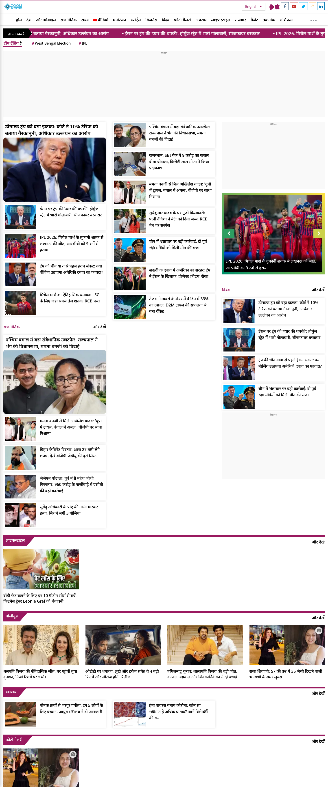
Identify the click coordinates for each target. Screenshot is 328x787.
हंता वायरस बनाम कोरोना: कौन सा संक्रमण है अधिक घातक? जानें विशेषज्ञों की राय (178, 711)
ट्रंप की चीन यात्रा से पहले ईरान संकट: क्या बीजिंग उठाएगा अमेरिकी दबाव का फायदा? (71, 269)
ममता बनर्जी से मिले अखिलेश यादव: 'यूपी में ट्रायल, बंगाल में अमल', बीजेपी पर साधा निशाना (180, 190)
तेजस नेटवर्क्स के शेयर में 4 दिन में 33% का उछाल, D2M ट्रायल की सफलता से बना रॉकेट (179, 305)
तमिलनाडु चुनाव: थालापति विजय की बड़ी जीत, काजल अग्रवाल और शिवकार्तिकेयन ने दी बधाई (202, 673)
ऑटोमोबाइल (46, 19)
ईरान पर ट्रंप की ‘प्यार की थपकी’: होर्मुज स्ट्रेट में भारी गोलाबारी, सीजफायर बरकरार (201, 33)
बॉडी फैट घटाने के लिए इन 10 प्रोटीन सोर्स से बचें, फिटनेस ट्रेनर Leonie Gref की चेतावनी (40, 598)
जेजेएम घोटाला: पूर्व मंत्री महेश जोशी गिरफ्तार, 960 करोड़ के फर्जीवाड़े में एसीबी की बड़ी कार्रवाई (71, 484)
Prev (228, 233)
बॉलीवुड (12, 616)
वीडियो (100, 19)
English (251, 6)
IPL (82, 43)
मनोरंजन (119, 19)
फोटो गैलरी (182, 19)
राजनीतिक (68, 19)
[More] (314, 19)
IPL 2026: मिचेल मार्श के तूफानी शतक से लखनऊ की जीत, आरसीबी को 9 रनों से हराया (71, 243)
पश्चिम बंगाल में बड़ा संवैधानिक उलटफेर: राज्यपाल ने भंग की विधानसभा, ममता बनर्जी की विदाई (179, 133)
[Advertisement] (164, 86)
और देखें (99, 326)
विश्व (165, 19)
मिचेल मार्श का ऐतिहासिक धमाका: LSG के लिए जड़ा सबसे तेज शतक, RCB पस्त (70, 298)
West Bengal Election (51, 43)
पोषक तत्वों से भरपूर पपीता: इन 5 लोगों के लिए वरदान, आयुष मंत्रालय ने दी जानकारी (71, 708)
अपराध (201, 19)
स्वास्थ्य (11, 691)
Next (319, 233)
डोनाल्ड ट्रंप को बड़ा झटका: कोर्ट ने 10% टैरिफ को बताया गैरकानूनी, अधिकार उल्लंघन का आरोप (51, 129)
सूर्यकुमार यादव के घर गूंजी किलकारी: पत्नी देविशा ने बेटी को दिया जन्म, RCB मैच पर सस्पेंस (178, 219)
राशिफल (286, 19)
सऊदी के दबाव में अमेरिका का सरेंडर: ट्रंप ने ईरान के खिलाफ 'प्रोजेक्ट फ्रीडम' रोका (179, 273)
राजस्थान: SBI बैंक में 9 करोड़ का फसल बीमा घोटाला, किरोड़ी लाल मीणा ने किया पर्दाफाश (179, 161)
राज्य (85, 19)
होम (19, 19)
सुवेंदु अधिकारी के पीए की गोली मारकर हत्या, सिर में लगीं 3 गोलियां (69, 510)
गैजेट (254, 19)
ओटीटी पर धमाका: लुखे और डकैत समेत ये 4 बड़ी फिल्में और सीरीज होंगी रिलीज (122, 673)
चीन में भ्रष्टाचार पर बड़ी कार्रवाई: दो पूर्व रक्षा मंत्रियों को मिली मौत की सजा (178, 244)
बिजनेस (151, 19)
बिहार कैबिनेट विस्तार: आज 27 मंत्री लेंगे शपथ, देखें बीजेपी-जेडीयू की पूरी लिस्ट (70, 452)
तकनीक (269, 19)
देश (28, 19)
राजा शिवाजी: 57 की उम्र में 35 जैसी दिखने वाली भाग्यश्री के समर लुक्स (285, 673)
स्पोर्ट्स (136, 19)
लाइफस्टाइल (220, 19)
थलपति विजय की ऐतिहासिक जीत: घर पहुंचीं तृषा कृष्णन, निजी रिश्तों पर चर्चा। (40, 673)
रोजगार (240, 19)
